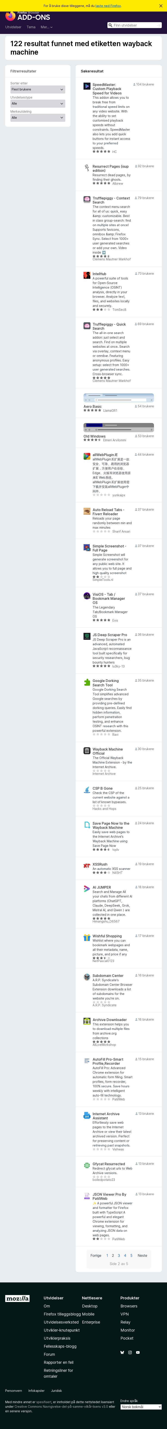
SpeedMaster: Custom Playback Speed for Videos (107, 89)
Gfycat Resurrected (109, 1164)
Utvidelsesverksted (61, 1322)
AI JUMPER (102, 887)
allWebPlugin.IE (105, 455)
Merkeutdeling (21, 111)
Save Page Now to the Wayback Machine (111, 825)
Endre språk (129, 1401)
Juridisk (56, 1390)
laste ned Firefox (108, 6)
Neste (142, 1255)
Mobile (88, 1314)
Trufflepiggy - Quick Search (109, 326)
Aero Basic (93, 406)
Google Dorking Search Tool (106, 683)
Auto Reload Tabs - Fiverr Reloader (108, 512)
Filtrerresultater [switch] (23, 71)
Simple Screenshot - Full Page (109, 548)
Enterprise (91, 1322)
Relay (125, 1322)
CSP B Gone (103, 788)
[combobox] (134, 25)
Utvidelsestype (21, 97)
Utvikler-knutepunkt (62, 1330)
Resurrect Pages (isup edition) (111, 168)
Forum (49, 1354)
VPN (124, 1314)
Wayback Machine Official (108, 751)
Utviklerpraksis (57, 1338)
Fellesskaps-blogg (60, 1346)
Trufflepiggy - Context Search (111, 200)
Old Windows (94, 436)
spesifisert (43, 1402)
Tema (31, 27)
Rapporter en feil (58, 1362)
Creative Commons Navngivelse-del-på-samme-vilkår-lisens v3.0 (61, 1406)
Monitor (127, 1330)
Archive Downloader (110, 1020)
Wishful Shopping (107, 936)
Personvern (13, 1390)
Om (47, 1306)
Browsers (128, 1306)
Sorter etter (19, 83)
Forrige (95, 1255)
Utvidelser (13, 27)
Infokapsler (36, 1390)
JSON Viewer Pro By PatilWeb (109, 1196)
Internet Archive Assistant (106, 1116)
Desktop (89, 1306)
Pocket (127, 1338)
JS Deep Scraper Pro (110, 635)
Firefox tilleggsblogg (62, 1314)
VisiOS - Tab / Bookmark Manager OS (109, 598)
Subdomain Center (108, 976)
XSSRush (100, 864)
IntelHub (99, 274)
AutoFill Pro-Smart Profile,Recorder (108, 1061)
